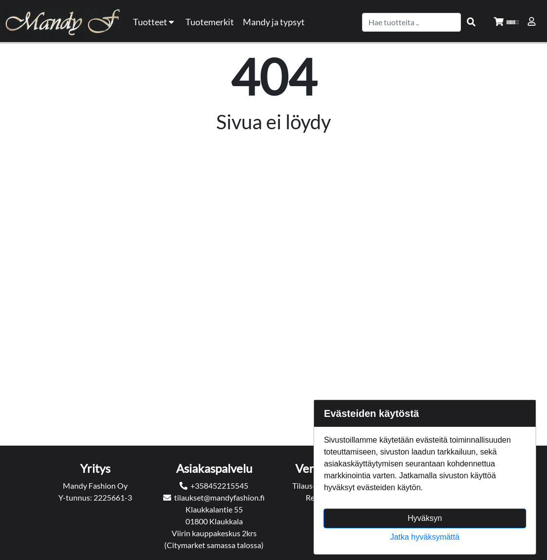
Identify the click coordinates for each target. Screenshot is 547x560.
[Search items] (471, 22)
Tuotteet (155, 22)
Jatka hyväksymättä (425, 537)
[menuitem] (210, 22)
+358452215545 (219, 485)
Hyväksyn (425, 518)
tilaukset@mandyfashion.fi (219, 497)
